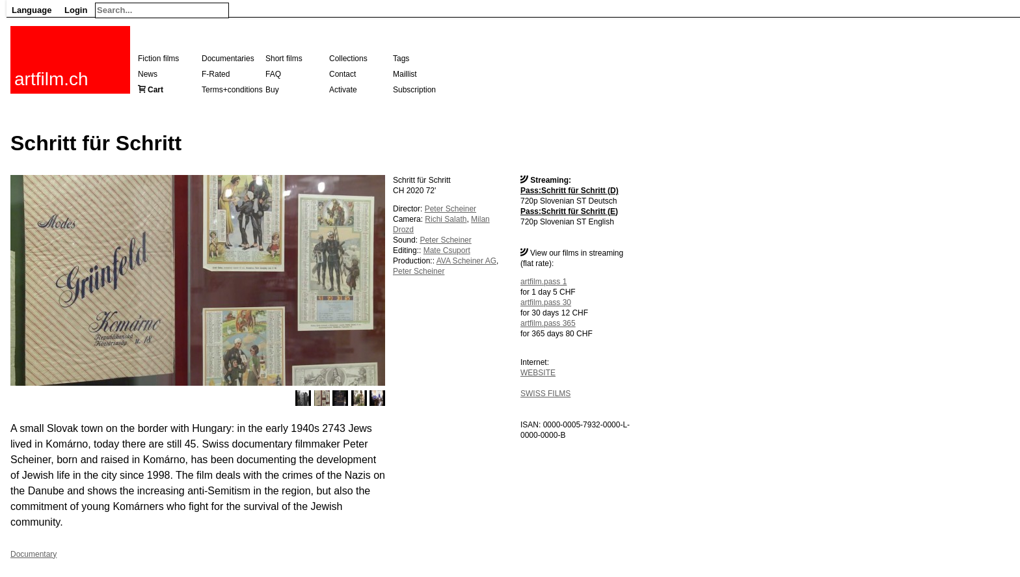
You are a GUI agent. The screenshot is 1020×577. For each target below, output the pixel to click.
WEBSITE (538, 372)
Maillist (405, 74)
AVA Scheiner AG (466, 260)
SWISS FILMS (545, 393)
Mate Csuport (446, 250)
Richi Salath (445, 219)
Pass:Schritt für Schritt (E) (569, 211)
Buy (272, 89)
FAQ (273, 74)
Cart (155, 89)
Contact (342, 74)
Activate (343, 89)
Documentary (33, 554)
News (147, 74)
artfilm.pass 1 (543, 281)
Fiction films (158, 58)
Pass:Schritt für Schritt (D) (569, 190)
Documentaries (228, 58)
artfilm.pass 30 (545, 302)
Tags (401, 58)
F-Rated (216, 74)
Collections (348, 58)
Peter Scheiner (450, 208)
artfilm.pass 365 (548, 323)
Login (75, 10)
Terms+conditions (232, 89)
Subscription (414, 89)
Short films (283, 58)
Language (31, 10)
